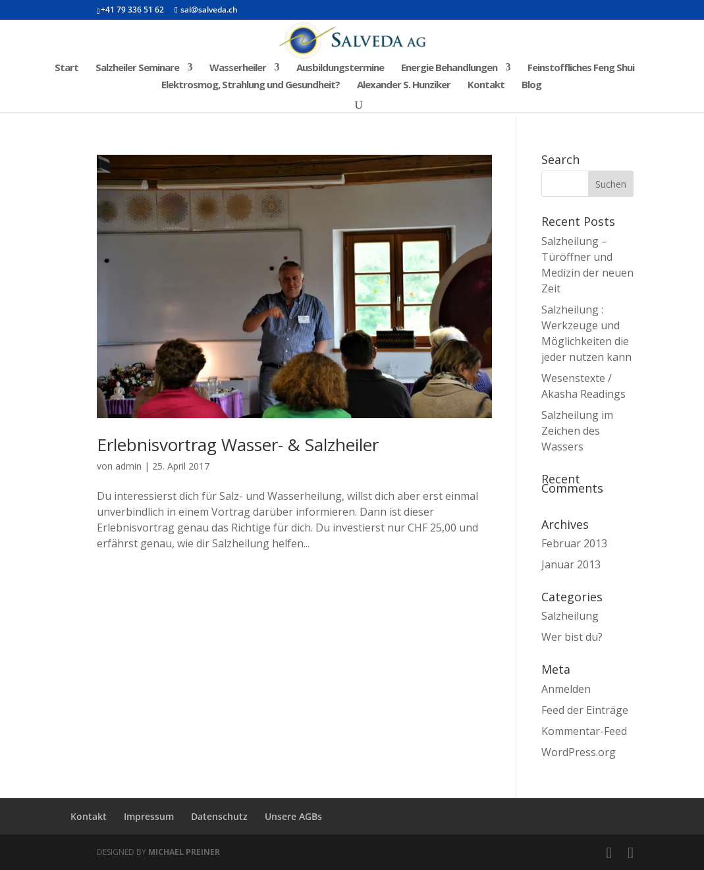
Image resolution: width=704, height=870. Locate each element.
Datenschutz (219, 816)
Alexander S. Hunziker (403, 85)
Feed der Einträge (584, 710)
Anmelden (566, 689)
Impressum (149, 816)
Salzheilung (570, 616)
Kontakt (486, 85)
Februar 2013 (574, 543)
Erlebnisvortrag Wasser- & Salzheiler (238, 444)
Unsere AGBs (293, 816)
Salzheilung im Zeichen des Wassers (577, 431)
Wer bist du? (572, 637)
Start (66, 68)
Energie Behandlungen (449, 68)
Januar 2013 (571, 564)
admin (128, 466)
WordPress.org (578, 752)
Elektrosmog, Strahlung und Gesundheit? (250, 85)
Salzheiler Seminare (137, 68)
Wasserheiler (237, 68)
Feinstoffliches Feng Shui (581, 68)
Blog (531, 85)
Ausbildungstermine (340, 68)
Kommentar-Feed (584, 731)
